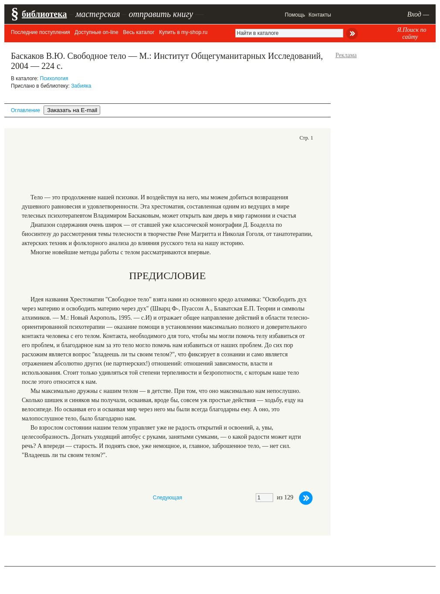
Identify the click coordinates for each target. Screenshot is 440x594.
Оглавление (25, 110)
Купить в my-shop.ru (183, 32)
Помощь (295, 15)
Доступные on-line (96, 32)
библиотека (44, 14)
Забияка (81, 86)
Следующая (167, 498)
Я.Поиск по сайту (411, 33)
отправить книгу (161, 14)
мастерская (97, 14)
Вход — (418, 14)
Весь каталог (138, 32)
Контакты (319, 15)
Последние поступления (40, 32)
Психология (54, 78)
